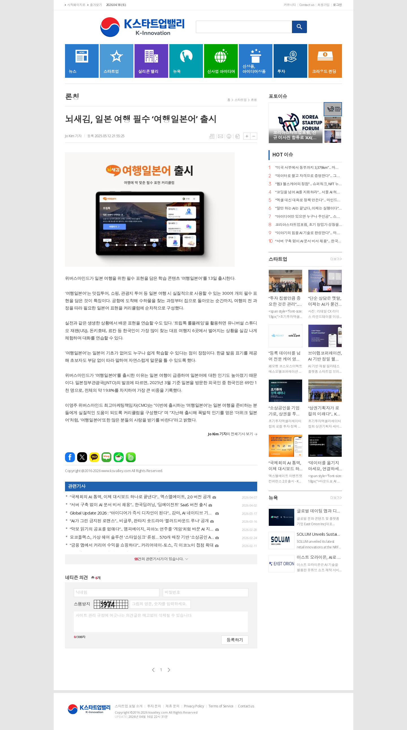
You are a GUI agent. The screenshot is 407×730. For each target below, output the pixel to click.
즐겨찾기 (96, 5)
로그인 (337, 5)
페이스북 (70, 457)
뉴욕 (273, 498)
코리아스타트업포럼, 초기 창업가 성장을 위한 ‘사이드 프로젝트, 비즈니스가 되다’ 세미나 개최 (308, 224)
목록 (212, 136)
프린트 (229, 136)
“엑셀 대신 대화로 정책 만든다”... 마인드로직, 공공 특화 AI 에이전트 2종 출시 (308, 200)
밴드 (131, 457)
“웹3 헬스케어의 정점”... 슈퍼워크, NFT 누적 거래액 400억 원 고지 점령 (308, 184)
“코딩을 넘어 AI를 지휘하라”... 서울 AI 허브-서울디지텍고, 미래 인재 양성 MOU (308, 192)
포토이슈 (278, 96)
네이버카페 (119, 457)
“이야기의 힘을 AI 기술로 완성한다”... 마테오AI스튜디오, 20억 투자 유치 (308, 233)
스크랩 (237, 136)
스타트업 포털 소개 (128, 706)
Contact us (306, 5)
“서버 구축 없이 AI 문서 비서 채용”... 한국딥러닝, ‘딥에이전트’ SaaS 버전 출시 (308, 241)
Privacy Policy (194, 706)
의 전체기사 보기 (230, 433)
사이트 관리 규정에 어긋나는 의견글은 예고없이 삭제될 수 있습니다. (134, 615)
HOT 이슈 (282, 155)
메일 (220, 136)
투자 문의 (154, 706)
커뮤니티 (290, 5)
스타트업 (241, 100)
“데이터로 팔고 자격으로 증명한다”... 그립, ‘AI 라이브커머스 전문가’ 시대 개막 (308, 175)
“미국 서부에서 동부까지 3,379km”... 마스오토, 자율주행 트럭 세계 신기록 (308, 167)
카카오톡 (94, 457)
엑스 (82, 457)
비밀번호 (172, 592)
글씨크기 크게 (246, 136)
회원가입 (323, 5)
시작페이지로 (76, 5)
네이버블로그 (106, 457)
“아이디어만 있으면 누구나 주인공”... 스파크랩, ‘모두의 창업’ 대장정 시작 (308, 216)
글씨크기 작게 (253, 136)
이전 (153, 670)
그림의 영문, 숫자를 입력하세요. (159, 604)
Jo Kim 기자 (73, 135)
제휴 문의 (172, 706)
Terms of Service (221, 706)
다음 (169, 670)
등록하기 (235, 640)
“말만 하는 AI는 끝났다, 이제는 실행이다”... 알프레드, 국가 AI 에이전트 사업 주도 (308, 208)
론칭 (254, 100)
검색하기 (299, 27)
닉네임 (81, 592)
